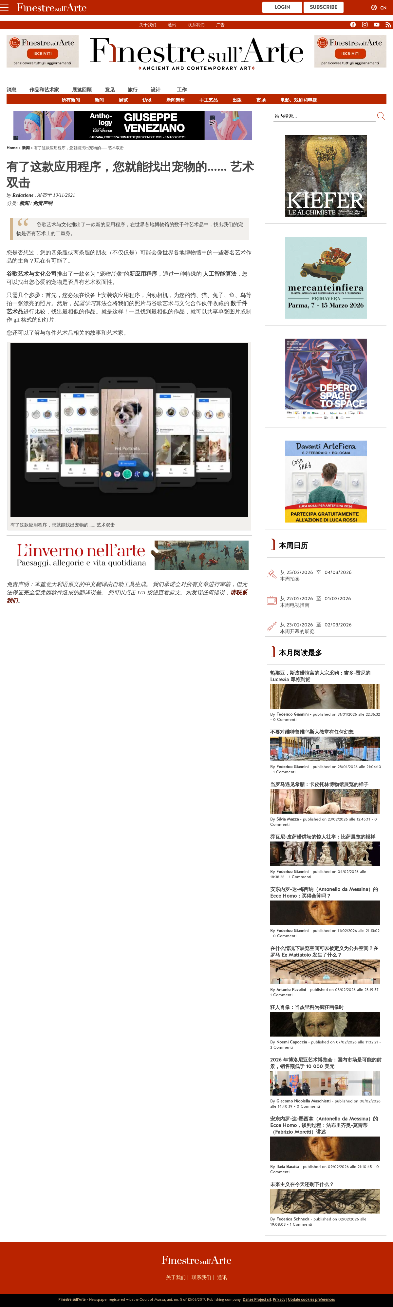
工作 (182, 90)
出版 (237, 100)
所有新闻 (71, 100)
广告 (220, 25)
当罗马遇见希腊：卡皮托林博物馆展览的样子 (319, 784)
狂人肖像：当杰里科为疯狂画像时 (307, 1007)
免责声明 (42, 203)
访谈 (147, 100)
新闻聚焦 (175, 100)
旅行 (133, 90)
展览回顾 (82, 90)
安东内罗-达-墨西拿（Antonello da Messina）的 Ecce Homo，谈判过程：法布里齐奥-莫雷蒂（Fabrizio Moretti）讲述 (324, 1125)
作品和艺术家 (44, 90)
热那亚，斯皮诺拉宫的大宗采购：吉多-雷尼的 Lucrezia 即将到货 (320, 676)
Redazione (23, 195)
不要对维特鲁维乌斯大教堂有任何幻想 (312, 732)
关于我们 (147, 25)
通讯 (172, 25)
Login (282, 7)
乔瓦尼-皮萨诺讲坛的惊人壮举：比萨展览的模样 (322, 837)
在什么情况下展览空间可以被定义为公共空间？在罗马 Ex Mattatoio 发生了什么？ (324, 951)
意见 (110, 90)
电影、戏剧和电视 (298, 100)
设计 (155, 90)
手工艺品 (208, 100)
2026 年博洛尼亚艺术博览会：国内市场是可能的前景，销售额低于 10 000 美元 (326, 1063)
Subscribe (323, 7)
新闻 (99, 100)
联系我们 (196, 25)
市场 (261, 100)
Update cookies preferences (311, 1299)
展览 (123, 100)
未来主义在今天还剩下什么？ (302, 1184)
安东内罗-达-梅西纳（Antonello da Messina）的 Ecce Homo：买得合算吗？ (324, 892)
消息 (11, 90)
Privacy (279, 1299)
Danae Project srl (257, 1299)
